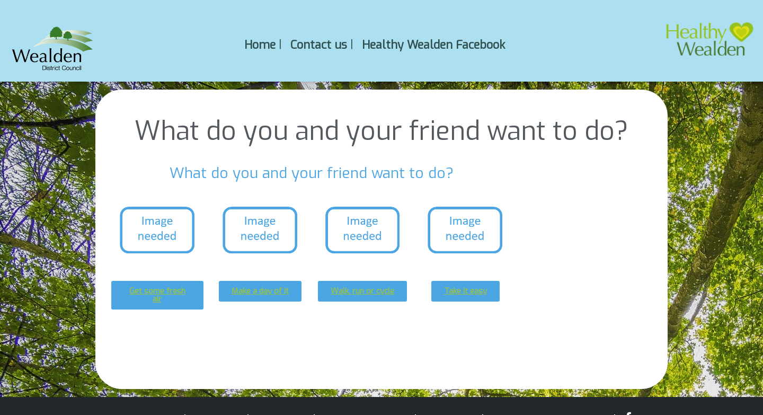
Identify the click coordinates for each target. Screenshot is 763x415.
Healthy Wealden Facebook (433, 44)
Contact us (318, 44)
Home (260, 44)
